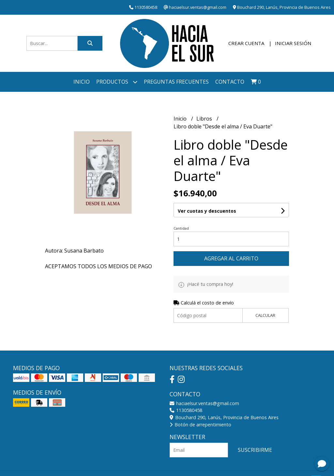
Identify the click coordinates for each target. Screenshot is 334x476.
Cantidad (181, 228)
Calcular (265, 315)
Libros (204, 118)
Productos (116, 82)
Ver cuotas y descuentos (207, 211)
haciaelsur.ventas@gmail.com (204, 403)
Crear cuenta (246, 43)
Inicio (81, 81)
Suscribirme (255, 449)
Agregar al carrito (231, 258)
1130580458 (186, 410)
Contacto (229, 81)
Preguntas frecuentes (176, 81)
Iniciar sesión (293, 43)
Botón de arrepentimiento (200, 424)
